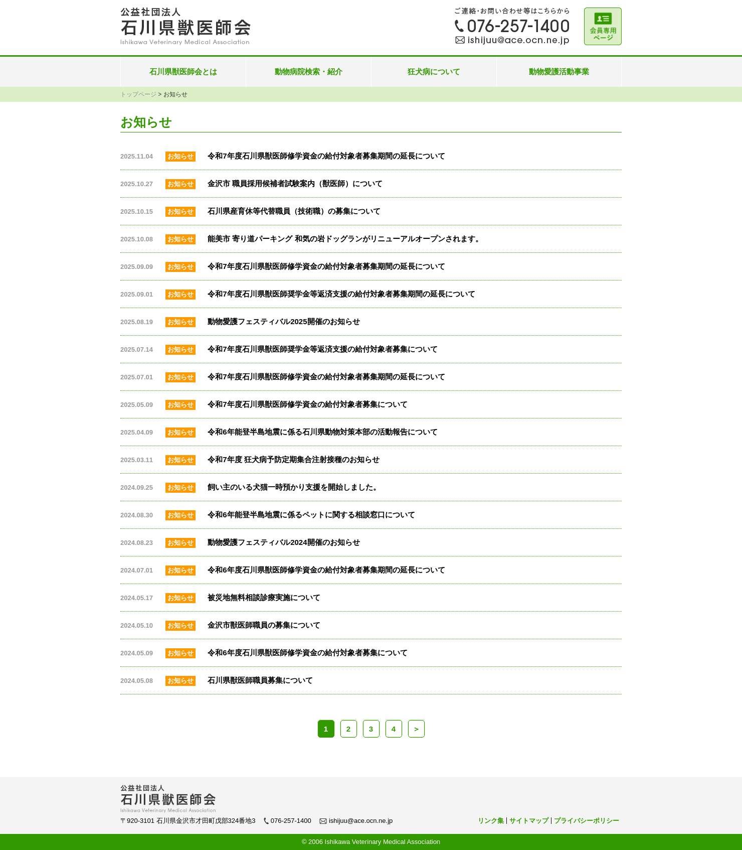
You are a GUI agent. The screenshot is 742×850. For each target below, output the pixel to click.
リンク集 (491, 820)
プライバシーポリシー (586, 820)
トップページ (138, 94)
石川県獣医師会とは (183, 71)
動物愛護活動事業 (559, 71)
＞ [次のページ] (416, 729)
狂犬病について (434, 71)
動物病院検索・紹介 (308, 71)
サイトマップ (528, 820)
